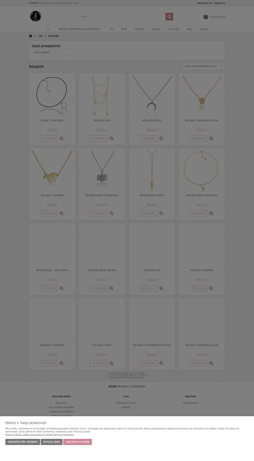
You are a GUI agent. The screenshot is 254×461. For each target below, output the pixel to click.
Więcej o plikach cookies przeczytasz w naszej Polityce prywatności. (39, 434)
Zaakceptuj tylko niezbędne (22, 442)
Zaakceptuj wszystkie (77, 442)
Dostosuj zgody (51, 442)
